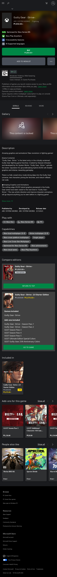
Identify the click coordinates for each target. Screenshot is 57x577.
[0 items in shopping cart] (47, 3)
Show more (7, 201)
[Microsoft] (28, 1)
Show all (41, 401)
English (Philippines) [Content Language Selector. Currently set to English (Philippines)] (12, 556)
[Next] (52, 114)
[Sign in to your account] (53, 3)
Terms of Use (31, 569)
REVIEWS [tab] (28, 106)
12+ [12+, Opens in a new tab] (13, 72)
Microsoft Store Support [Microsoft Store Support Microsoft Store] (10, 541)
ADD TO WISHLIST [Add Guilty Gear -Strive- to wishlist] (24, 61)
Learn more (42, 86)
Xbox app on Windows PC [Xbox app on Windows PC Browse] (10, 503)
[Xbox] (6, 9)
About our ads (7, 573)
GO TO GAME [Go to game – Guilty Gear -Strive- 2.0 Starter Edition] (28, 347)
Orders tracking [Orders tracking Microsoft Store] (7, 549)
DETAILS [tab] (16, 106)
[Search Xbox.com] (8, 3)
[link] (12, 378)
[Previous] (47, 114)
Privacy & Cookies (20, 569)
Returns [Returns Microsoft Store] (5, 545)
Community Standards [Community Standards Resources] (9, 522)
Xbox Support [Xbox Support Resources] (7, 514)
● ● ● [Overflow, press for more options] (51, 61)
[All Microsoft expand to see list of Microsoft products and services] (3, 3)
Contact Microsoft (8, 569)
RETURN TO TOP (28, 286)
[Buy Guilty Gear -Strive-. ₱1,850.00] (28, 52)
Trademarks (39, 569)
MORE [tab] (41, 106)
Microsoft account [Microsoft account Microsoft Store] (8, 537)
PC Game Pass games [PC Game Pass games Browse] (9, 499)
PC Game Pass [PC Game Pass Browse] (7, 495)
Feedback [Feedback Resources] (5, 518)
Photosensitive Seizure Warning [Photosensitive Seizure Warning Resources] (12, 526)
